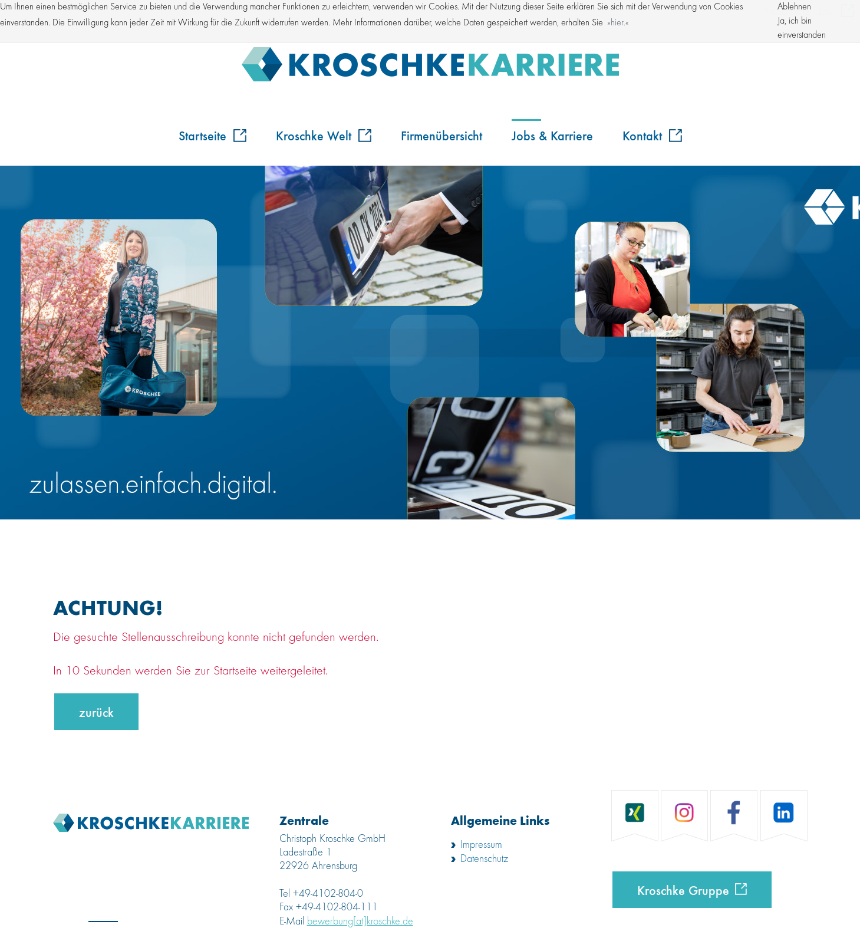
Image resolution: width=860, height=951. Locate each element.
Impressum (481, 845)
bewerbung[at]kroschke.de (360, 921)
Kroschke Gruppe (683, 890)
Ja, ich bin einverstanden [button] (801, 28)
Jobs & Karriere (552, 135)
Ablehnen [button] (794, 7)
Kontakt (652, 135)
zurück (96, 711)
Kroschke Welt (323, 135)
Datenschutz (484, 859)
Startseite (212, 135)
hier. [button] (618, 23)
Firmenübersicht (441, 135)
